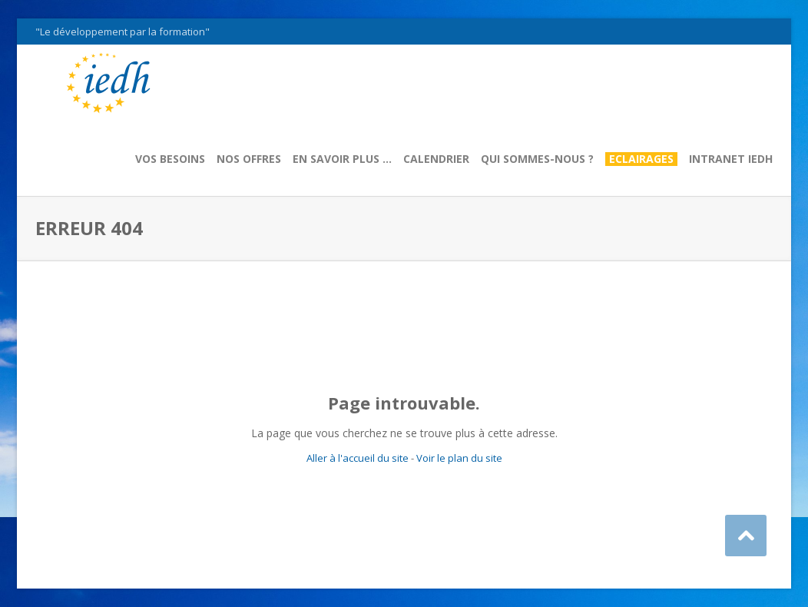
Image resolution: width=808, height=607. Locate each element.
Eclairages (641, 159)
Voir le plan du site (459, 458)
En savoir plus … (342, 159)
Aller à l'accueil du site (357, 458)
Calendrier (436, 159)
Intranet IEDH (731, 159)
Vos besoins (170, 159)
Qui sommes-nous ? (537, 159)
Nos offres (249, 159)
